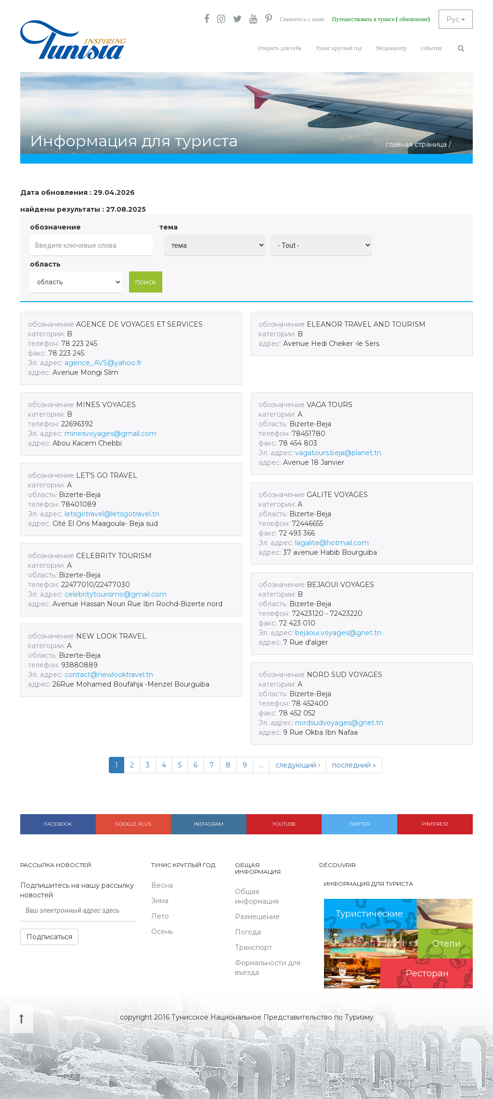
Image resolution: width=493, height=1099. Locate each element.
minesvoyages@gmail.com (110, 433)
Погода (248, 932)
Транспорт (253, 947)
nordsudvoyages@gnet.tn (339, 722)
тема (168, 227)
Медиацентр (391, 48)
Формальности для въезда (267, 967)
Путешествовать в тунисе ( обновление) (381, 19)
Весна (162, 885)
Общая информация (257, 896)
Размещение (257, 916)
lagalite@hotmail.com (332, 542)
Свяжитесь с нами (302, 19)
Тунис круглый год (338, 48)
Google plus (133, 824)
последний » (354, 765)
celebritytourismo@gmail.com (116, 594)
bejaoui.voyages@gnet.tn (338, 632)
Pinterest (435, 824)
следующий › (297, 765)
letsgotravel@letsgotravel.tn (112, 514)
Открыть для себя (279, 48)
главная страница (416, 144)
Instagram (208, 824)
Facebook (58, 824)
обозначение (55, 227)
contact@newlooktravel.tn (109, 674)
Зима (160, 900)
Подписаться (49, 937)
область (45, 264)
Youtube (284, 824)
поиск (145, 282)
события (431, 48)
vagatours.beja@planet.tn (338, 452)
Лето (160, 916)
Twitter (359, 824)
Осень (162, 931)
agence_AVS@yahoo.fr (103, 362)
